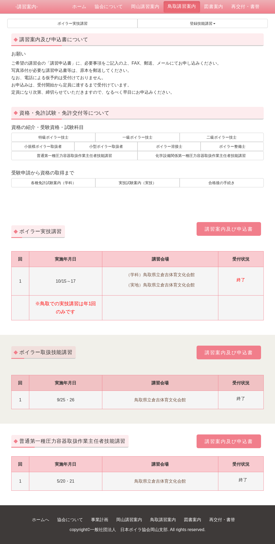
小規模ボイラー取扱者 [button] (43, 146)
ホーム (81, 6)
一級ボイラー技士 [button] (137, 137)
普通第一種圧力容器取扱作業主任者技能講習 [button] (74, 155)
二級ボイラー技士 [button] (222, 137)
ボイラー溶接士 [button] (169, 146)
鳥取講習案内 (182, 6)
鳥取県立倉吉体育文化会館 (169, 274)
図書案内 (213, 6)
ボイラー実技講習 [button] (72, 23)
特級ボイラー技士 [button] (53, 137)
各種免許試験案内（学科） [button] (53, 183)
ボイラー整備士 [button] (232, 146)
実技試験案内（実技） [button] (137, 183)
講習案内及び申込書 (229, 229)
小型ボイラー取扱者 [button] (106, 146)
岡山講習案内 (145, 6)
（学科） (134, 274)
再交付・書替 (245, 6)
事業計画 (99, 519)
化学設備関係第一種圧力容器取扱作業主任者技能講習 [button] (200, 155)
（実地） (134, 285)
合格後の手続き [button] (221, 183)
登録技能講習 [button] (203, 23)
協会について (109, 6)
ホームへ (40, 519)
